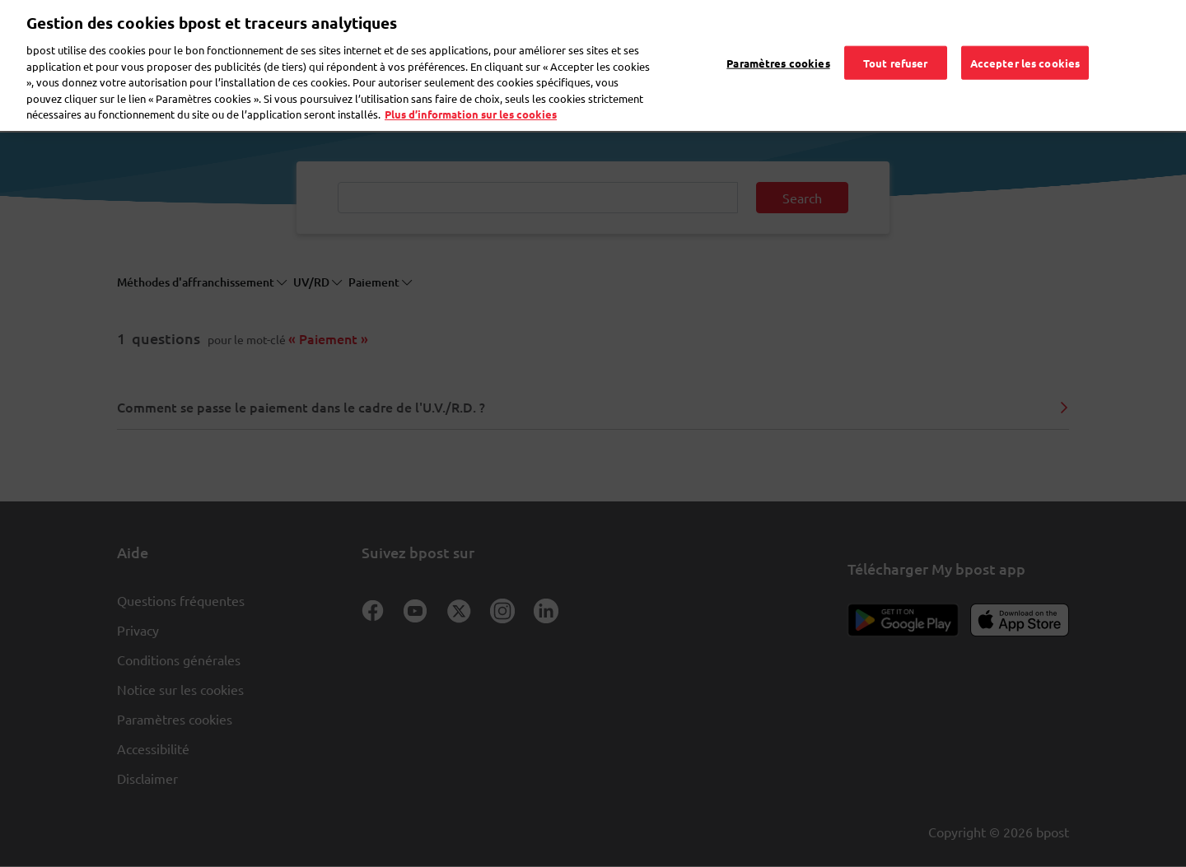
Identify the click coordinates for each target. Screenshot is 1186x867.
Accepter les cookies (1025, 28)
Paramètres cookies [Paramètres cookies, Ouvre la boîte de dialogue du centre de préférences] (777, 28)
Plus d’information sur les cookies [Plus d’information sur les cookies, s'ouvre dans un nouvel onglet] (471, 81)
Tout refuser (895, 28)
